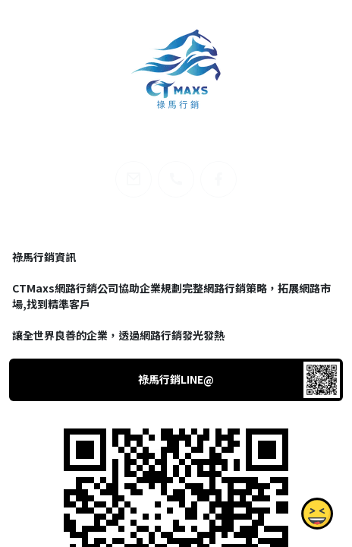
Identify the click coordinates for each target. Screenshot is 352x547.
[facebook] (218, 179)
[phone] (176, 179)
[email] (133, 179)
